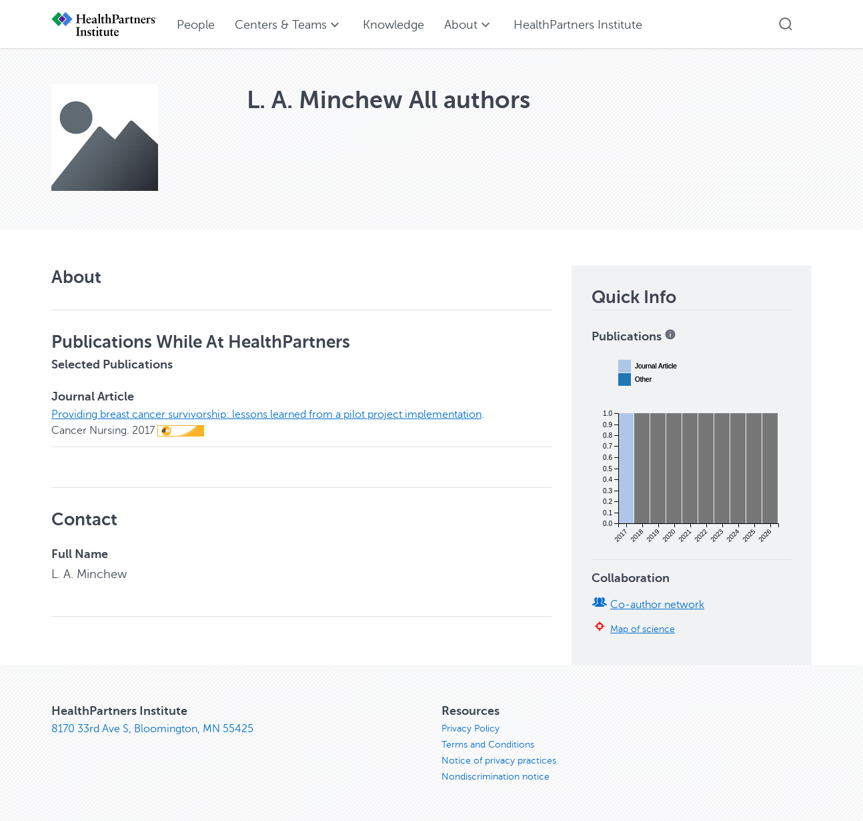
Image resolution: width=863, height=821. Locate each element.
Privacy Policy (471, 729)
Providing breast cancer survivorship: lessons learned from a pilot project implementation (266, 414)
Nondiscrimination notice (496, 777)
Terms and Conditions (488, 745)
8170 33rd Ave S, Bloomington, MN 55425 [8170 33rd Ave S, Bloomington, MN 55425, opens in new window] (152, 729)
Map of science (642, 628)
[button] (786, 24)
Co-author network (657, 605)
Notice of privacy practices (499, 761)
